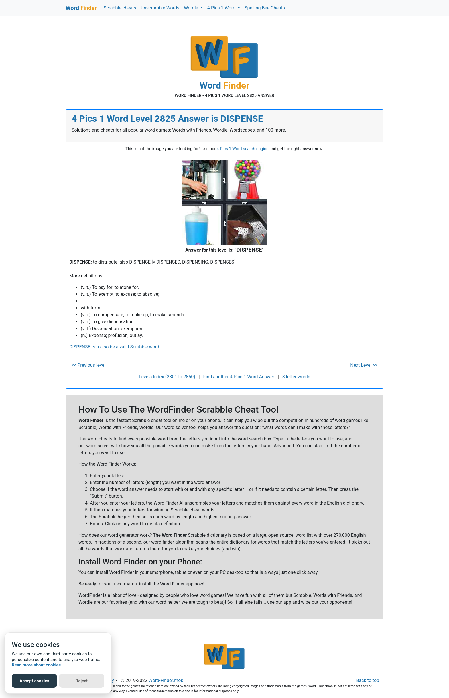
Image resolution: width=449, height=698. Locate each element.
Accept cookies (34, 680)
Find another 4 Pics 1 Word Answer (238, 376)
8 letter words (296, 376)
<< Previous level (88, 365)
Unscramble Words (160, 8)
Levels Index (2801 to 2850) (167, 376)
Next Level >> (363, 365)
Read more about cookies (36, 665)
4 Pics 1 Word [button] (222, 8)
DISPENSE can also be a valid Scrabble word (114, 347)
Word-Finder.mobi (167, 680)
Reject (82, 680)
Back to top (367, 680)
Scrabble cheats (120, 8)
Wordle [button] (191, 8)
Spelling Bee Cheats (265, 8)
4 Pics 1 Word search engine (243, 148)
